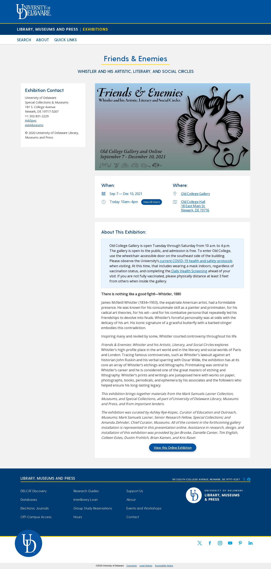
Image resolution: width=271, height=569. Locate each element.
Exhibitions (95, 29)
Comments (132, 566)
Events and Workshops (143, 508)
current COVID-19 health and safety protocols (195, 261)
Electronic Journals (35, 508)
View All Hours (151, 202)
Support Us (134, 491)
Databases (29, 499)
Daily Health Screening (188, 271)
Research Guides (86, 491)
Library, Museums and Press (47, 29)
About (42, 39)
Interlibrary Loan (85, 499)
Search (24, 39)
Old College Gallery (195, 193)
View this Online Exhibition (173, 447)
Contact (132, 517)
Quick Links (65, 39)
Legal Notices (146, 566)
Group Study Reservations (92, 508)
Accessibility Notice (164, 566)
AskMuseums (34, 125)
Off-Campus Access (36, 517)
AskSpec (31, 120)
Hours (77, 517)
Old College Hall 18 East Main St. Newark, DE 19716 (195, 205)
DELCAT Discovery (34, 491)
